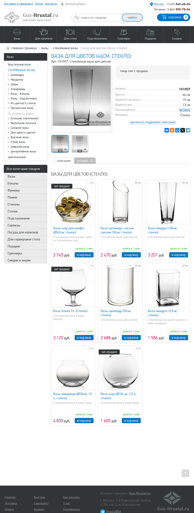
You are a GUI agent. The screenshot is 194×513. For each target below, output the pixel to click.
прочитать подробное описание (152, 122)
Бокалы (13, 183)
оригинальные (17, 157)
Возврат (39, 509)
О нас (66, 503)
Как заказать (71, 497)
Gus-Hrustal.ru (139, 493)
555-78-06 (178, 9)
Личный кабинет (75, 4)
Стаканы (14, 204)
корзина (178, 17)
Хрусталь (39, 497)
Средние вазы (20, 128)
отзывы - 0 (85, 161)
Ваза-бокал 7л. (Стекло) (70, 311)
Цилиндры (17, 75)
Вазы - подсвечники (24, 98)
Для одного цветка (23, 132)
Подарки (14, 246)
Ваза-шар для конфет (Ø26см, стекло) (68, 230)
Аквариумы (18, 89)
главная (24, 48)
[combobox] (100, 18)
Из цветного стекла (23, 103)
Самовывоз (41, 503)
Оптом (39, 4)
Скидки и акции (19, 260)
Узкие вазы (18, 142)
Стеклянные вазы (21, 70)
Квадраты (17, 79)
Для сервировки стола (24, 239)
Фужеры (14, 190)
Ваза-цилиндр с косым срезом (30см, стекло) (117, 230)
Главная (10, 497)
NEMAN (184, 110)
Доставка (11, 503)
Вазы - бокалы (20, 94)
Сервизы (14, 225)
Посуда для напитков (23, 232)
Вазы (10, 57)
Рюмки (12, 197)
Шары (14, 84)
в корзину (84, 255)
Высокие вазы (20, 137)
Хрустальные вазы (19, 64)
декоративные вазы (23, 151)
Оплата (9, 509)
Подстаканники (19, 218)
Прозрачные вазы (22, 108)
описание (64, 161)
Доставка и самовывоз (18, 4)
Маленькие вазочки (23, 123)
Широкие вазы (20, 147)
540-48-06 (178, 4)
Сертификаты (71, 509)
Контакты (51, 4)
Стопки (13, 211)
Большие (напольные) (25, 118)
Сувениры (15, 253)
